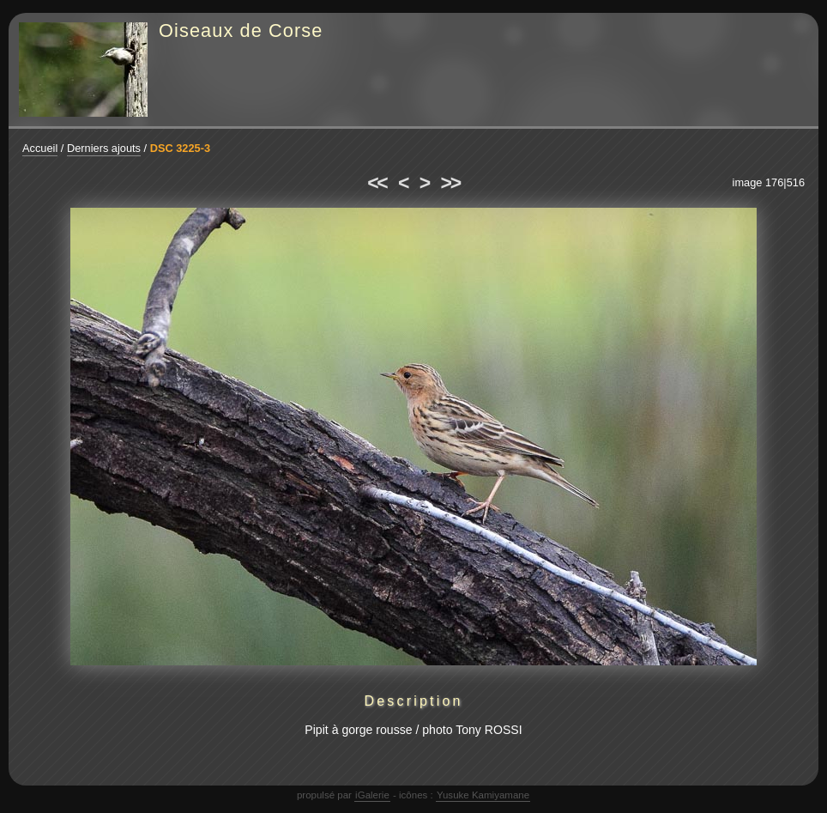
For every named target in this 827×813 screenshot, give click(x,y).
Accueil (39, 148)
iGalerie (372, 795)
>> (450, 183)
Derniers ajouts (104, 148)
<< (376, 183)
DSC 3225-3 (180, 148)
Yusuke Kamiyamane (483, 795)
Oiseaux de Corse (241, 30)
